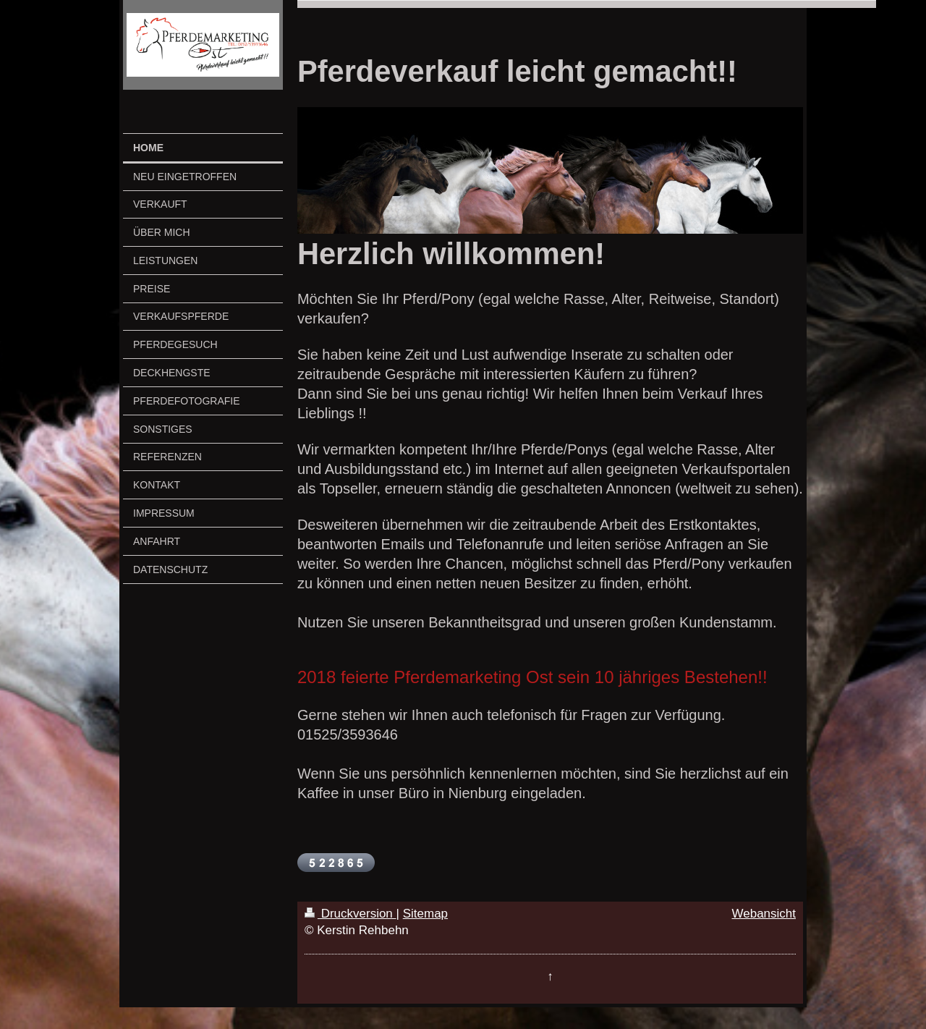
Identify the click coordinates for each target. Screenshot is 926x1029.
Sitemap (425, 913)
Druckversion (350, 913)
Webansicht (763, 913)
